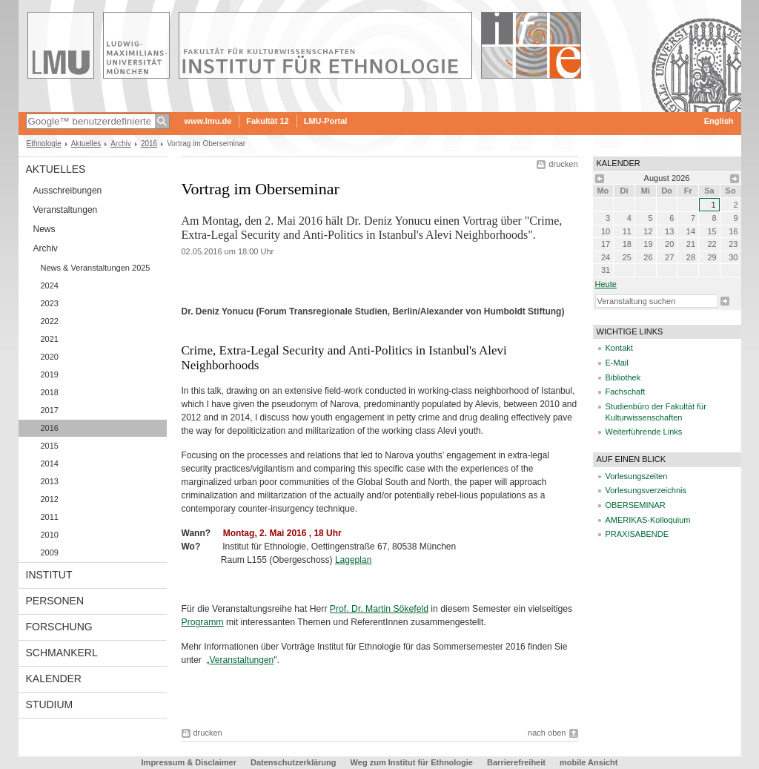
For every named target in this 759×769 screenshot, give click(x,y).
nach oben (547, 732)
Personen (55, 601)
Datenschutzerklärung (294, 762)
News (44, 229)
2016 (149, 143)
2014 (50, 463)
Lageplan (353, 560)
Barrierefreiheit (517, 762)
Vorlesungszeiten (637, 476)
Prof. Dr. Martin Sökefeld (379, 609)
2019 (50, 374)
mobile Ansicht (588, 762)
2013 (50, 481)
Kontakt (619, 347)
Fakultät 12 (267, 120)
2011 (50, 516)
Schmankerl (62, 653)
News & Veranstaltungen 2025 (95, 267)
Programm (203, 622)
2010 (50, 534)
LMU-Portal (326, 120)
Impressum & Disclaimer (189, 762)
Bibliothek (623, 377)
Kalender (54, 678)
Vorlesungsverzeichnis (646, 490)
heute (606, 284)
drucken (562, 163)
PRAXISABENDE (637, 533)
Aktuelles (86, 143)
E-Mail (617, 362)
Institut (49, 575)
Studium (49, 704)
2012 (50, 499)
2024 (50, 285)
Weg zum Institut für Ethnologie (412, 762)
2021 (50, 338)
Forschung (59, 627)
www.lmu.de (208, 120)
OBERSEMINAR (636, 505)
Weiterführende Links (644, 431)
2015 (50, 445)
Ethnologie (44, 143)
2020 (50, 356)
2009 (50, 552)
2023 (50, 303)
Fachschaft (626, 391)
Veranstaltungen (65, 210)
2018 (50, 392)
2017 (50, 410)
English (719, 120)
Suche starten (724, 301)
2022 (50, 321)
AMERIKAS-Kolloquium (648, 519)
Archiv (120, 143)
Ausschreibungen (67, 190)
